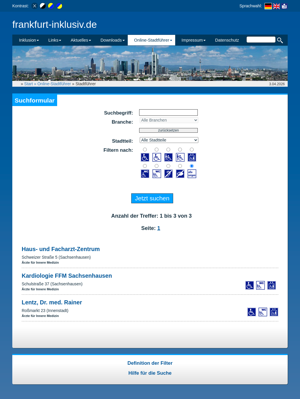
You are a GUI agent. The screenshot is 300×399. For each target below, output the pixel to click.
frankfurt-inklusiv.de (54, 24)
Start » (31, 83)
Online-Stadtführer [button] (153, 40)
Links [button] (54, 40)
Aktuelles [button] (81, 40)
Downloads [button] (112, 40)
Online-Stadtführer (54, 83)
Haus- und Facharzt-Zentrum (61, 249)
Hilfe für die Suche (149, 373)
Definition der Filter (150, 363)
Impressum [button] (194, 40)
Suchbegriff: (118, 113)
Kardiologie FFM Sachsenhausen (67, 275)
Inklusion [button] (29, 40)
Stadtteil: (122, 141)
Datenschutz (227, 40)
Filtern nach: (118, 150)
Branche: (122, 122)
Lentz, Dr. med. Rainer (52, 302)
